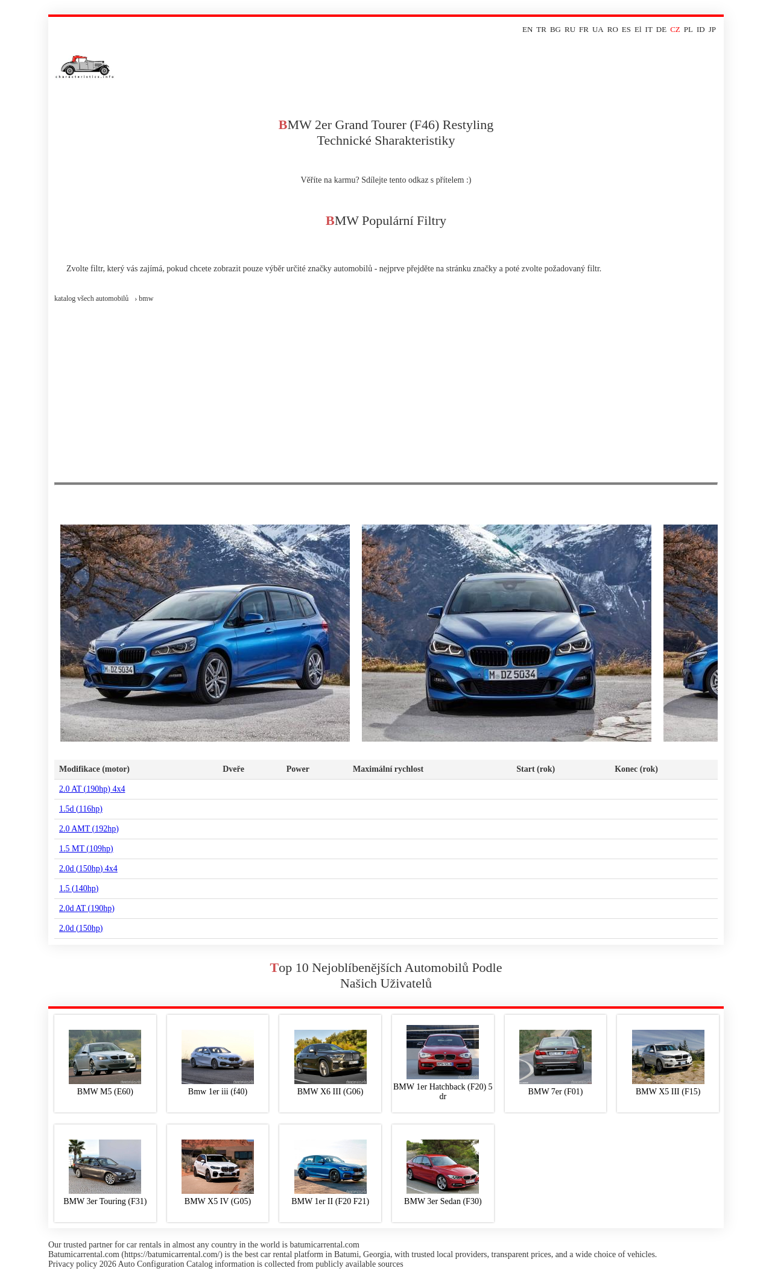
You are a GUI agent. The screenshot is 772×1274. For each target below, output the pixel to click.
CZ (675, 29)
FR (584, 29)
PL (688, 29)
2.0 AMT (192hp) (89, 828)
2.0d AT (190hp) (87, 908)
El (638, 29)
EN (527, 29)
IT (649, 29)
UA (598, 29)
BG (555, 29)
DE (661, 29)
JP (712, 29)
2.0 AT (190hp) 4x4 (92, 788)
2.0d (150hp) (81, 928)
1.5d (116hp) (81, 808)
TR (541, 29)
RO (612, 29)
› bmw (143, 298)
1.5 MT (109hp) (86, 848)
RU (570, 29)
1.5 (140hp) (78, 888)
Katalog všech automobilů (91, 298)
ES (626, 29)
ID (701, 29)
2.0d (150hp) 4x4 (88, 868)
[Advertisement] (386, 391)
